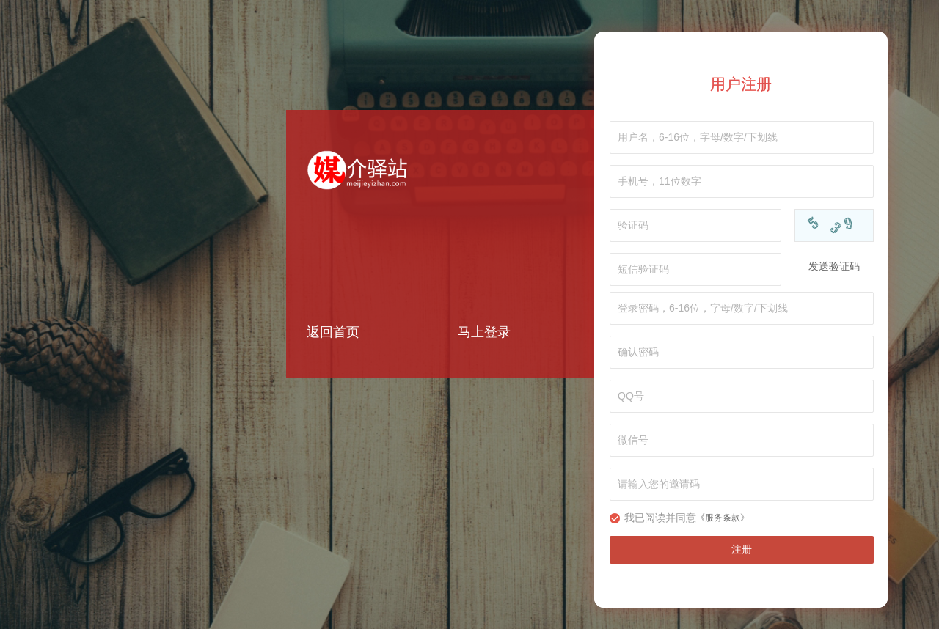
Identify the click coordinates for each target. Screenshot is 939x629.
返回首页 (333, 332)
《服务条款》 (722, 517)
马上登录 (484, 332)
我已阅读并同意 (660, 517)
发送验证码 (834, 266)
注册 (741, 549)
